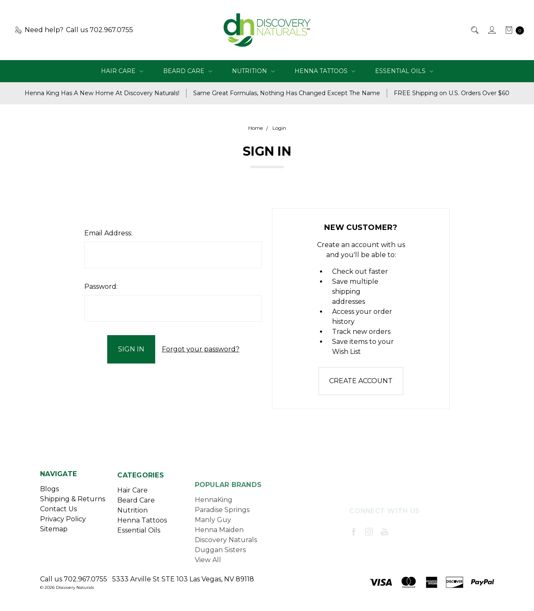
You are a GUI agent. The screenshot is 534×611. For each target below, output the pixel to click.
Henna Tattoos (325, 71)
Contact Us (58, 515)
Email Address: (108, 233)
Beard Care (187, 71)
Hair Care (122, 71)
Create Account (361, 381)
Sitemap (54, 535)
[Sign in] (491, 30)
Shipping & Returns (72, 505)
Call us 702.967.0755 (73, 579)
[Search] (474, 30)
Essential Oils (404, 71)
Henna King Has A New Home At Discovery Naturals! (102, 93)
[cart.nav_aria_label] (512, 30)
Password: (101, 286)
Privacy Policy (63, 525)
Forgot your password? (200, 349)
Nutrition (253, 71)
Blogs (49, 495)
